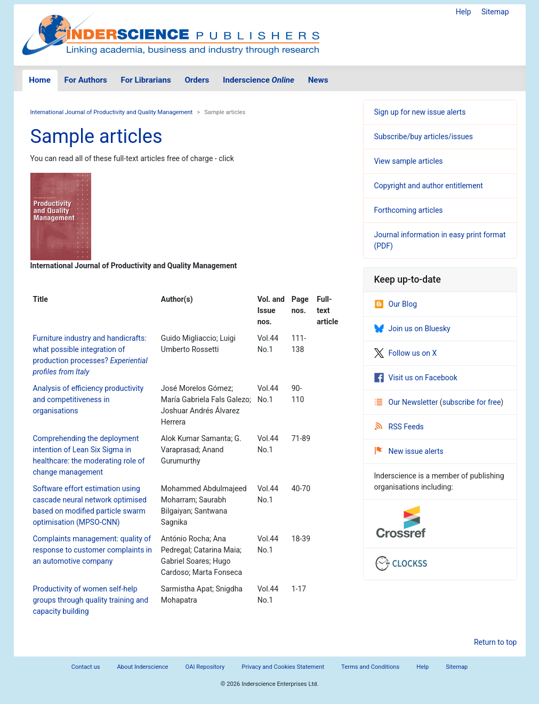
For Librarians (145, 80)
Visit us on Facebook (415, 377)
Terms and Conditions (370, 666)
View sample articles (408, 161)
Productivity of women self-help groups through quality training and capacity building (91, 600)
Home (40, 80)
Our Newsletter (407, 402)
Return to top (495, 642)
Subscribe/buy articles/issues (423, 136)
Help (463, 11)
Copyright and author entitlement (428, 185)
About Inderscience (142, 666)
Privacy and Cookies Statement (283, 666)
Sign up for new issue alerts (420, 112)
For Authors (86, 80)
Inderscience (258, 80)
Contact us (85, 666)
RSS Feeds (399, 426)
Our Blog (395, 304)
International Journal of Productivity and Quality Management (111, 112)
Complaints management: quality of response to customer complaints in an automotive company (92, 549)
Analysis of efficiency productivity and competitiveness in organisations (88, 399)
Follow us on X (405, 353)
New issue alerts (409, 451)
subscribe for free (472, 402)
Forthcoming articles (408, 210)
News (318, 80)
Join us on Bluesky (412, 328)
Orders (196, 80)
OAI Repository (205, 666)
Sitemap (495, 11)
